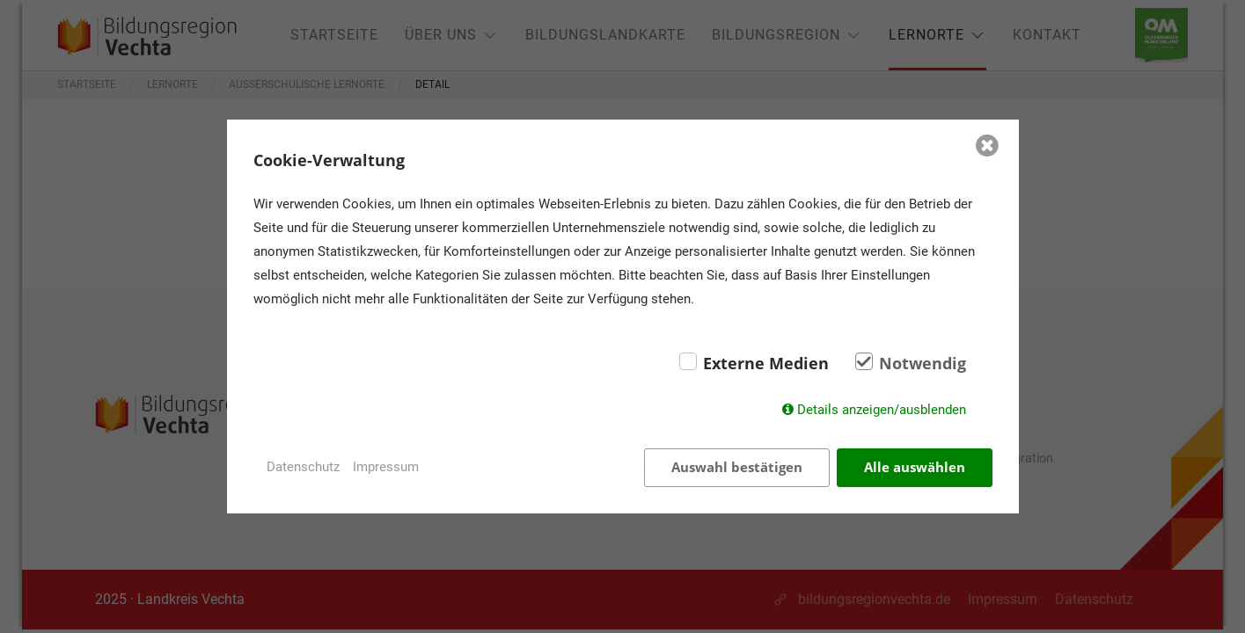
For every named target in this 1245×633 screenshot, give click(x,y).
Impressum (386, 467)
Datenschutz (303, 467)
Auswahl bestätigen (736, 467)
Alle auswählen (914, 467)
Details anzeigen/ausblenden (881, 410)
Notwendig (922, 363)
